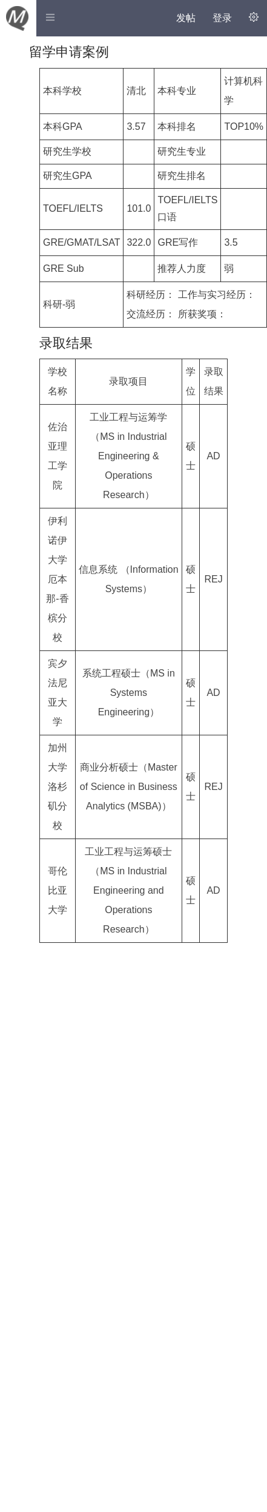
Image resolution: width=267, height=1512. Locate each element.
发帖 (186, 18)
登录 (222, 18)
